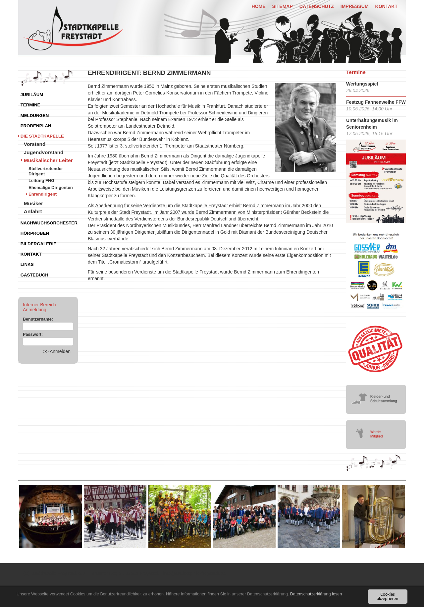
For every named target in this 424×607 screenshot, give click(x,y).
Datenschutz (316, 6)
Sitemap (282, 6)
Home (259, 6)
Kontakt (386, 6)
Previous (23, 516)
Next (401, 516)
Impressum (355, 6)
